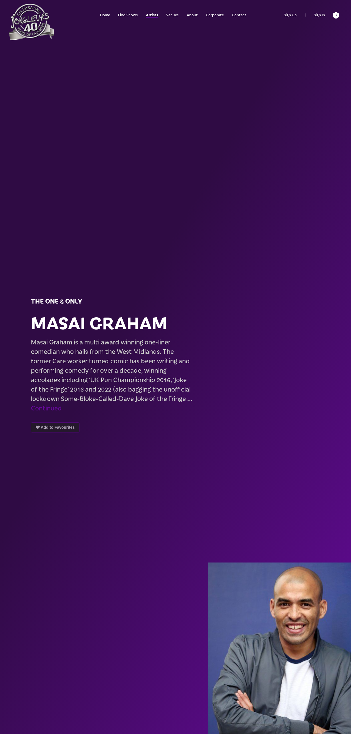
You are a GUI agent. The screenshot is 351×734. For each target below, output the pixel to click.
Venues (172, 14)
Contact (239, 14)
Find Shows (128, 14)
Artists (152, 14)
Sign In (319, 14)
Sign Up (290, 14)
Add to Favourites (55, 427)
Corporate (215, 14)
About (192, 14)
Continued (46, 408)
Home (105, 14)
